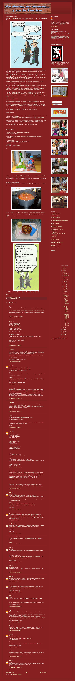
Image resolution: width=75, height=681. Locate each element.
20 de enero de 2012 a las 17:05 (15, 345)
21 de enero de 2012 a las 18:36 (15, 572)
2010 (64, 329)
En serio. (54, 224)
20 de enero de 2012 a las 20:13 (15, 411)
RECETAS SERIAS (56, 241)
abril (65, 286)
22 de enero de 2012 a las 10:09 (15, 621)
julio (64, 281)
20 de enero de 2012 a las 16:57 (15, 317)
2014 (64, 268)
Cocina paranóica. (55, 219)
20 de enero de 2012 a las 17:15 (15, 361)
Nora (10, 625)
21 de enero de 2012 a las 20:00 (15, 591)
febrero (65, 289)
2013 (64, 270)
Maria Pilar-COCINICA (13, 537)
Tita (10, 415)
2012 (64, 272)
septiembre (66, 277)
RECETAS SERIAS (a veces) (15, 298)
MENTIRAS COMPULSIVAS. (57, 229)
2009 (64, 331)
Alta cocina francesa (56, 213)
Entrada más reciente (10, 672)
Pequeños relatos (55, 239)
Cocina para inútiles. (56, 217)
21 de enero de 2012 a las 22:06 (15, 606)
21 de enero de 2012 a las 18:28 (15, 543)
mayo (65, 284)
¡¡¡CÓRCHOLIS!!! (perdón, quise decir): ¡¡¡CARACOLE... (66, 301)
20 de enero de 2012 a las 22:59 (15, 467)
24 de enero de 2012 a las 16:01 (15, 647)
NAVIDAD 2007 (55, 235)
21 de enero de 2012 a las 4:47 (15, 479)
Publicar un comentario (12, 669)
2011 (64, 327)
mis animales (54, 230)
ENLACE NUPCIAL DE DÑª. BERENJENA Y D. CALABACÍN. (66, 309)
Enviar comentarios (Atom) (16, 674)
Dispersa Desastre (13, 610)
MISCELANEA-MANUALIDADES (58, 233)
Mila (10, 483)
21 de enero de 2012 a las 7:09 (15, 488)
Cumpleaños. (54, 221)
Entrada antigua (43, 672)
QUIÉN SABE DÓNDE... (66, 294)
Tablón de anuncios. (56, 246)
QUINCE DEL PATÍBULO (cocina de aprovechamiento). (66, 316)
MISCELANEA (55, 232)
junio (65, 283)
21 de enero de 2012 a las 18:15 (15, 533)
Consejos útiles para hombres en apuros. (60, 220)
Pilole (10, 576)
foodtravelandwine (13, 471)
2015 (64, 267)
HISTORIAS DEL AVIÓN (57, 226)
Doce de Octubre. (55, 223)
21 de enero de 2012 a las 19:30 (15, 581)
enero (65, 291)
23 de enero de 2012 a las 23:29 (15, 630)
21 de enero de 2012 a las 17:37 (15, 519)
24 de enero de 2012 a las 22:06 (15, 667)
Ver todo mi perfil (54, 26)
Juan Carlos (11, 523)
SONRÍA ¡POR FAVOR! (66, 296)
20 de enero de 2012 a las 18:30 (15, 398)
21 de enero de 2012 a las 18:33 (15, 561)
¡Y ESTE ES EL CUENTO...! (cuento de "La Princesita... (66, 323)
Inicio (27, 672)
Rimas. (53, 245)
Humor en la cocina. (56, 227)
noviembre (66, 275)
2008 (64, 332)
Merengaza (11, 388)
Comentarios (55, 104)
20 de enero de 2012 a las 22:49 (15, 427)
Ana (10, 584)
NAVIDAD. (54, 236)
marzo (65, 288)
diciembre (66, 273)
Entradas (54, 102)
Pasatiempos (54, 238)
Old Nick (11, 321)
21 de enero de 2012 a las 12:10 (15, 509)
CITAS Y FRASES (55, 216)
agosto (65, 279)
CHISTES (54, 214)
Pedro (10, 365)
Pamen (10, 402)
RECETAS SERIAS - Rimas (57, 242)
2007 (64, 334)
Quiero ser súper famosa (14, 513)
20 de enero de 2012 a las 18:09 (15, 384)
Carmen (10, 349)
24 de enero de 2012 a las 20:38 (15, 656)
